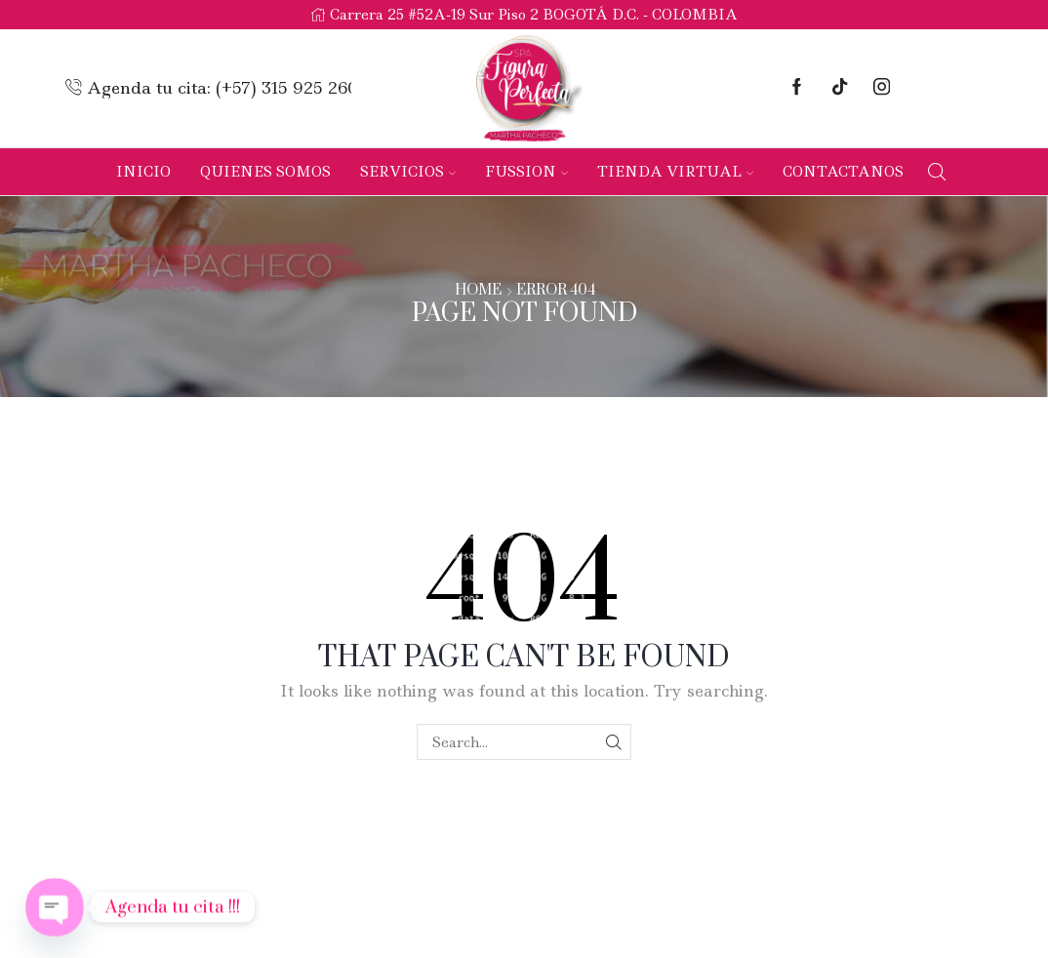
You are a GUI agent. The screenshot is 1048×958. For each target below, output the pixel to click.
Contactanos (843, 171)
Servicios (408, 171)
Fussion (526, 171)
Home (478, 291)
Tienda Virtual (675, 171)
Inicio (143, 171)
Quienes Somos (265, 171)
